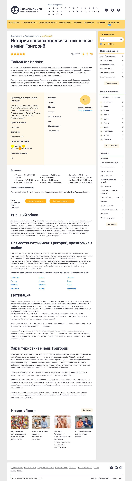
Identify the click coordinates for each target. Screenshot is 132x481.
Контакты (93, 478)
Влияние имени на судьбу (108, 180)
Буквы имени (106, 186)
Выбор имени (89, 23)
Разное (104, 201)
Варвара (14, 285)
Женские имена (14, 23)
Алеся (69, 285)
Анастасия (15, 277)
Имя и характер (107, 205)
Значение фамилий (85, 468)
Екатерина (106, 131)
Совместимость (65, 23)
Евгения (70, 277)
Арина (41, 277)
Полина (14, 281)
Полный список (111, 83)
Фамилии (101, 23)
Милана (42, 285)
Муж (112, 44)
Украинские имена (107, 77)
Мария (104, 110)
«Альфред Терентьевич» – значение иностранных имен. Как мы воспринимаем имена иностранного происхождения (62, 439)
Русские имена (106, 60)
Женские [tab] (106, 97)
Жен (104, 44)
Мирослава (71, 288)
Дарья (104, 119)
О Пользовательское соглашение (109, 478)
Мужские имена (30, 23)
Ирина (41, 288)
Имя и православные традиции (109, 191)
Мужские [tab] (116, 97)
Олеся (69, 281)
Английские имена (107, 56)
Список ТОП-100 (112, 146)
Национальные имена (47, 23)
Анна (104, 106)
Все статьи (87, 410)
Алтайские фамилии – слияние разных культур (83, 434)
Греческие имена (107, 73)
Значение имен (16, 36)
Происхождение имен (110, 163)
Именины (77, 23)
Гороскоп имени (107, 218)
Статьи (19, 471)
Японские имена (106, 69)
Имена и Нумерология (110, 197)
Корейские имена (107, 64)
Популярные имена (32, 36)
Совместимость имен (109, 210)
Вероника (15, 288)
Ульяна (42, 281)
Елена (104, 115)
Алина (104, 123)
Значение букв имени (62, 201)
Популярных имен (85, 110)
